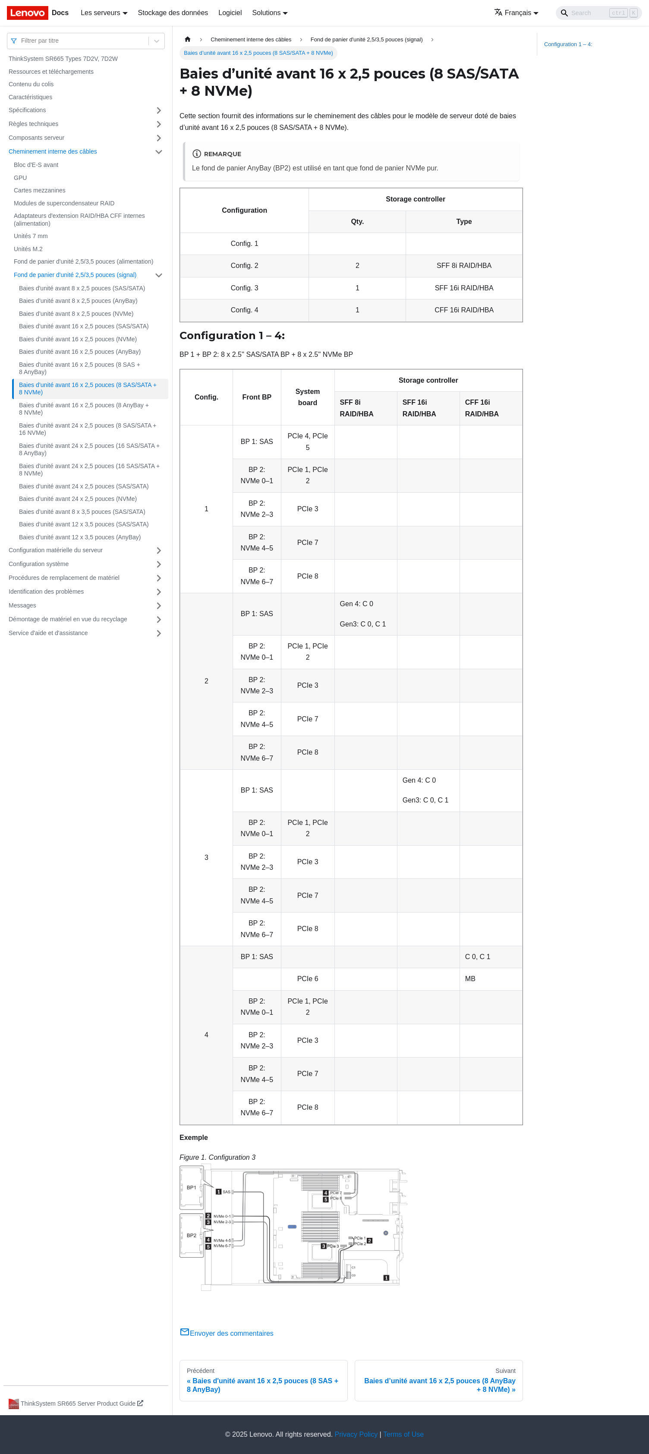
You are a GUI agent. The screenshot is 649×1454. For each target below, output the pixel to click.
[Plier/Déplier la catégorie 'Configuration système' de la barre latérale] (158, 564)
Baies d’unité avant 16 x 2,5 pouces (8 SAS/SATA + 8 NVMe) (88, 388)
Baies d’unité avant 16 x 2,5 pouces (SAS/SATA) (84, 326)
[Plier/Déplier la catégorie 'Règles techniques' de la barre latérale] (158, 124)
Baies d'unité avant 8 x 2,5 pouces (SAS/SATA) (82, 288)
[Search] (599, 13)
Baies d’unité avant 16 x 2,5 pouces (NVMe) (78, 339)
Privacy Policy (356, 1434)
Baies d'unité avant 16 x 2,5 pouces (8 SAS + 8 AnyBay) (79, 368)
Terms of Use (403, 1434)
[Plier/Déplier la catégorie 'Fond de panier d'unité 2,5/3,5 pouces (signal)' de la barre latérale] (158, 275)
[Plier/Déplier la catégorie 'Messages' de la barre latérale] (158, 606)
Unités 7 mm (31, 236)
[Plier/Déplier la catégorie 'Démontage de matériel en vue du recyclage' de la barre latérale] (158, 619)
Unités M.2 (28, 248)
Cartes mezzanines (40, 190)
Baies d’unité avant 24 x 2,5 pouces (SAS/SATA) (84, 486)
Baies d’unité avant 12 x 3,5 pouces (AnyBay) (80, 537)
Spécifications (27, 110)
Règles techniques (33, 123)
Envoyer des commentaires (227, 1333)
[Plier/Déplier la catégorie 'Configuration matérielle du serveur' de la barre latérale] (158, 550)
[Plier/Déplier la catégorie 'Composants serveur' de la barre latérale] (158, 138)
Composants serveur (36, 137)
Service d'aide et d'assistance (48, 632)
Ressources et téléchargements (51, 71)
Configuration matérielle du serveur (56, 550)
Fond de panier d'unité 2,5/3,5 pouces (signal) (75, 274)
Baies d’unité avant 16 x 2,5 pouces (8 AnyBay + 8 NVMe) (84, 409)
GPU (20, 177)
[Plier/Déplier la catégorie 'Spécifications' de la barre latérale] (158, 110)
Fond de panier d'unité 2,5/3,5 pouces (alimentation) (83, 261)
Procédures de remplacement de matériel (64, 577)
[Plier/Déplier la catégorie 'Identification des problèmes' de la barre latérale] (158, 592)
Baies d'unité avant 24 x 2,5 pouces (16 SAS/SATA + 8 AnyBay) (89, 449)
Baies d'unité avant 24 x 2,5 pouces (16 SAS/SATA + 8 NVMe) (89, 470)
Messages (22, 605)
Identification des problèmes (46, 591)
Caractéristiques (30, 97)
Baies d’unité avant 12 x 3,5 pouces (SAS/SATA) (84, 524)
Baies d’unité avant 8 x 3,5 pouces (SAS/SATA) (82, 511)
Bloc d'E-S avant (36, 164)
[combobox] (22, 41)
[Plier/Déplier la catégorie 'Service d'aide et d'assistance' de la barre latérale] (158, 633)
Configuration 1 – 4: (568, 44)
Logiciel (230, 12)
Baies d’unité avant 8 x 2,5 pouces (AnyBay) (78, 300)
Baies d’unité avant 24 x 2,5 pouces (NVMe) (78, 498)
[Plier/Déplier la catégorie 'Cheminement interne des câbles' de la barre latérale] (158, 152)
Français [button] (512, 12)
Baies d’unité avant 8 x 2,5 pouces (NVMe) (76, 313)
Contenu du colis (31, 84)
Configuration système (39, 563)
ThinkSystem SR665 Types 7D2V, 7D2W (63, 58)
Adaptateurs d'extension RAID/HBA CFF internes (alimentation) (79, 219)
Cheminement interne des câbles (53, 151)
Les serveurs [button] (100, 12)
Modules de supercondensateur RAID (64, 203)
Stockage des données (173, 12)
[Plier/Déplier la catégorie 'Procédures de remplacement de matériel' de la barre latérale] (158, 578)
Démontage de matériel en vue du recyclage (68, 619)
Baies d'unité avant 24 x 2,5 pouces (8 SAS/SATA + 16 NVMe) (88, 429)
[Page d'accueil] (188, 39)
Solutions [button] (266, 12)
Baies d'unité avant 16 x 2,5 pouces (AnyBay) (80, 351)
